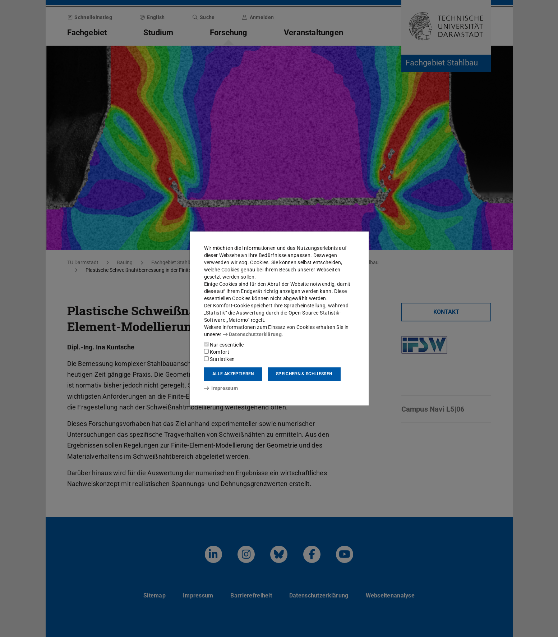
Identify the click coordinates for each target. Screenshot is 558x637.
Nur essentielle (224, 345)
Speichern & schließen (304, 373)
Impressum (221, 388)
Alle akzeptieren (233, 373)
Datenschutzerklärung (252, 334)
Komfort (216, 352)
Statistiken (219, 359)
